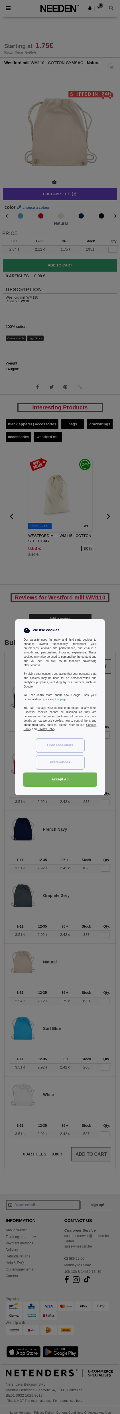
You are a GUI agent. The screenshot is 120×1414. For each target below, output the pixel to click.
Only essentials (60, 745)
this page (61, 699)
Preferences (60, 762)
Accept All (60, 779)
